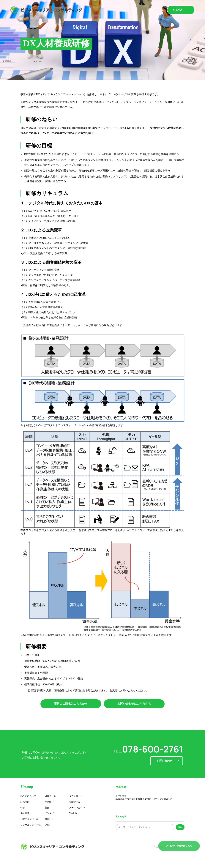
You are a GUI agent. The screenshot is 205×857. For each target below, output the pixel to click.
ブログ (48, 825)
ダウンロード (76, 796)
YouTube (73, 813)
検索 (180, 827)
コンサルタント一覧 (30, 825)
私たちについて (28, 796)
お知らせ (49, 819)
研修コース (50, 796)
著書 (47, 808)
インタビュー (51, 813)
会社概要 (24, 813)
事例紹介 (49, 802)
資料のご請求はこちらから (71, 703)
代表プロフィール (29, 819)
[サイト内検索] (145, 827)
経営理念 (24, 802)
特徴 (22, 808)
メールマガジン (77, 808)
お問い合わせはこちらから (134, 703)
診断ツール (74, 802)
